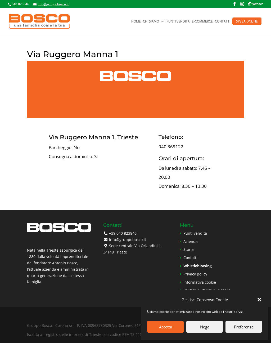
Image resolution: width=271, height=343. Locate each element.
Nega (204, 326)
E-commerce (202, 22)
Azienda (190, 241)
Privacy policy (195, 274)
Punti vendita (178, 22)
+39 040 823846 (123, 233)
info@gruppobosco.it (127, 239)
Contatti (222, 22)
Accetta (165, 326)
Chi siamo (151, 22)
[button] (259, 299)
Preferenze (244, 326)
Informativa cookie (199, 282)
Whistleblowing (197, 265)
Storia (188, 249)
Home (136, 22)
